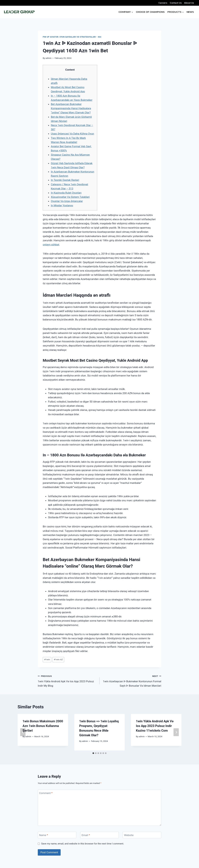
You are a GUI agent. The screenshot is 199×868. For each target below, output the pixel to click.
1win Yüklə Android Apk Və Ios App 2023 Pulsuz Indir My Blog (67, 680)
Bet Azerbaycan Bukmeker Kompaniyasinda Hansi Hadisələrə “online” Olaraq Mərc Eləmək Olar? (71, 108)
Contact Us (176, 3)
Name (43, 835)
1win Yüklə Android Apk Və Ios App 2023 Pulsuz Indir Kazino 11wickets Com (154, 725)
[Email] (99, 835)
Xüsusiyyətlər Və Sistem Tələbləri (70, 196)
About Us (189, 3)
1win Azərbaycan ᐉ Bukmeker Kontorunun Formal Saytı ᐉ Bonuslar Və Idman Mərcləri (131, 680)
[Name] (57, 835)
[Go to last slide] (22, 732)
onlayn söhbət (51, 244)
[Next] (176, 732)
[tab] (93, 753)
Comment (46, 793)
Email (86, 835)
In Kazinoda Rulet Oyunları (66, 192)
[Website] (142, 835)
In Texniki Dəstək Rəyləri (65, 180)
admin (48, 58)
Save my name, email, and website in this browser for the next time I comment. (82, 843)
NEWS (190, 11)
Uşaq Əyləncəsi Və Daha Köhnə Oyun (72, 133)
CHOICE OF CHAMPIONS (150, 11)
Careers (162, 3)
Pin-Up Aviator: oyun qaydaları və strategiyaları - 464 (72, 37)
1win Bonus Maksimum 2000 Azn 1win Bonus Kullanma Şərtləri (43, 725)
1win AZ (58, 659)
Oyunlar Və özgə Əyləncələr (67, 201)
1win (47, 659)
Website (129, 835)
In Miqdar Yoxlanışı (62, 205)
